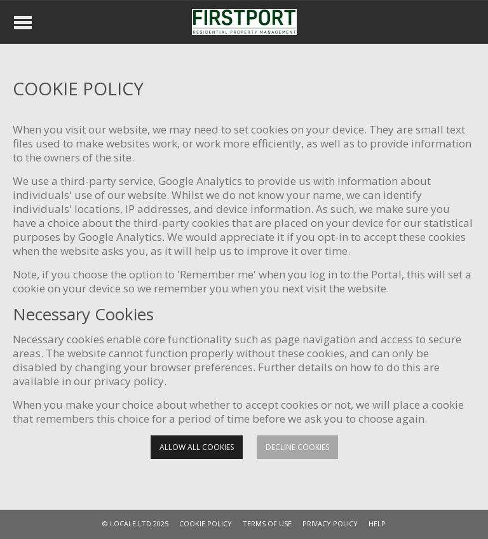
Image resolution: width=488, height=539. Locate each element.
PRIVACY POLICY (330, 523)
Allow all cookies (196, 447)
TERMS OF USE (267, 523)
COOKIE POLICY (205, 523)
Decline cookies (297, 447)
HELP (377, 523)
